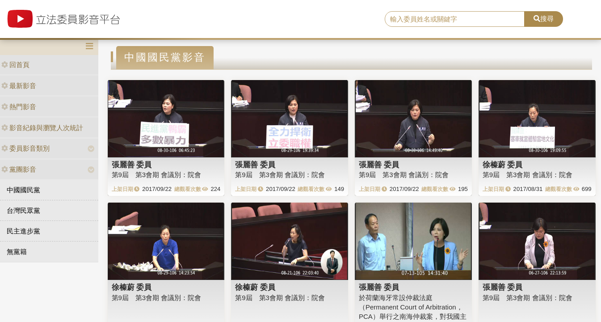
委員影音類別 (25, 148)
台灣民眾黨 (23, 210)
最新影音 (18, 85)
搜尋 (544, 18)
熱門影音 (18, 106)
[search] (455, 19)
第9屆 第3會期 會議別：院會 (157, 174)
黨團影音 (18, 169)
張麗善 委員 (132, 165)
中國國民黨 (23, 190)
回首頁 (15, 64)
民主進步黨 (23, 231)
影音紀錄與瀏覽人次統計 (42, 127)
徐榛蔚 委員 (503, 165)
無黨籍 (17, 251)
